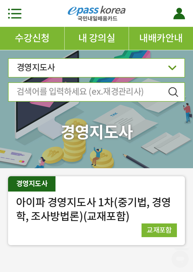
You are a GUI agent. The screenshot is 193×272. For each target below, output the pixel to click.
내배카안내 (161, 38)
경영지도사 (96, 69)
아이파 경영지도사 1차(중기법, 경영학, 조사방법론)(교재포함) (93, 209)
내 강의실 (96, 38)
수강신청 (32, 38)
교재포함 (159, 230)
